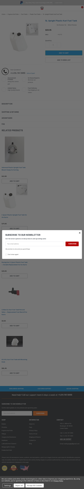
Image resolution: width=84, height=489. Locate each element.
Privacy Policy (58, 481)
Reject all (19, 485)
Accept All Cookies (34, 485)
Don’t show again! (13, 254)
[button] (79, 233)
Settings (7, 485)
